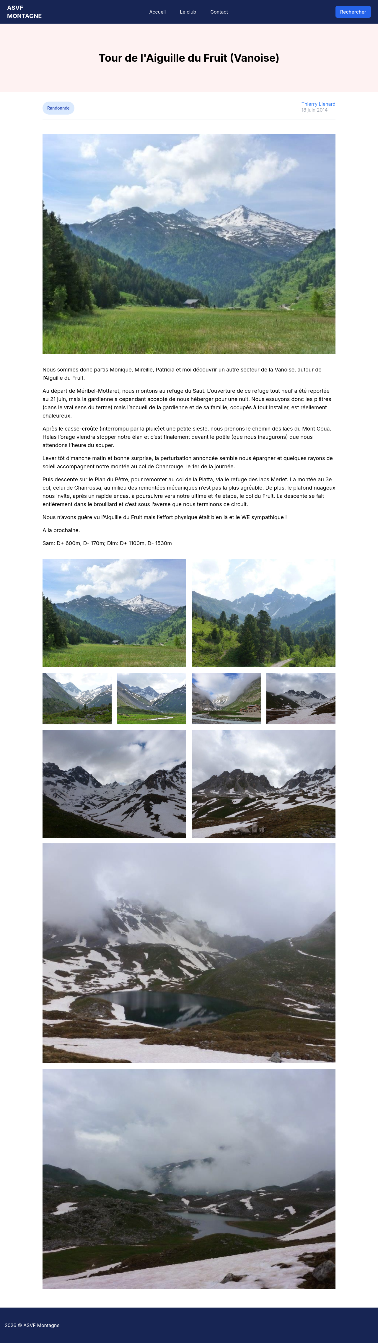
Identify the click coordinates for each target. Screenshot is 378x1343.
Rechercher (353, 12)
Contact (219, 12)
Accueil (157, 12)
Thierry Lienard (318, 104)
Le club (188, 12)
